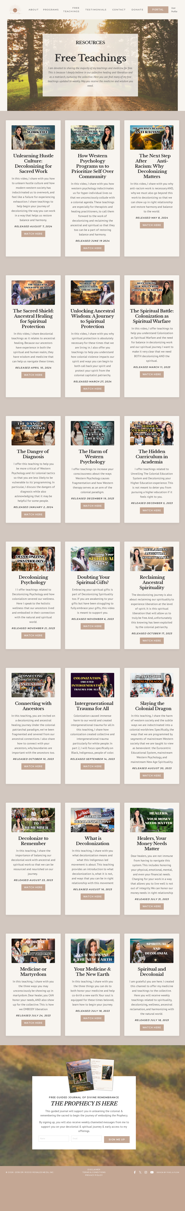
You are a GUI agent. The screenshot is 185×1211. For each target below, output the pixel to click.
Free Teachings (69, 8)
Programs (48, 8)
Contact (118, 8)
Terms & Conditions (92, 1205)
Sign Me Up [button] (116, 1170)
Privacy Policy (92, 1207)
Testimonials (95, 8)
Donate (137, 8)
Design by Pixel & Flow (166, 1205)
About (30, 8)
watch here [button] (33, 235)
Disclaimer (92, 1202)
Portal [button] (158, 8)
